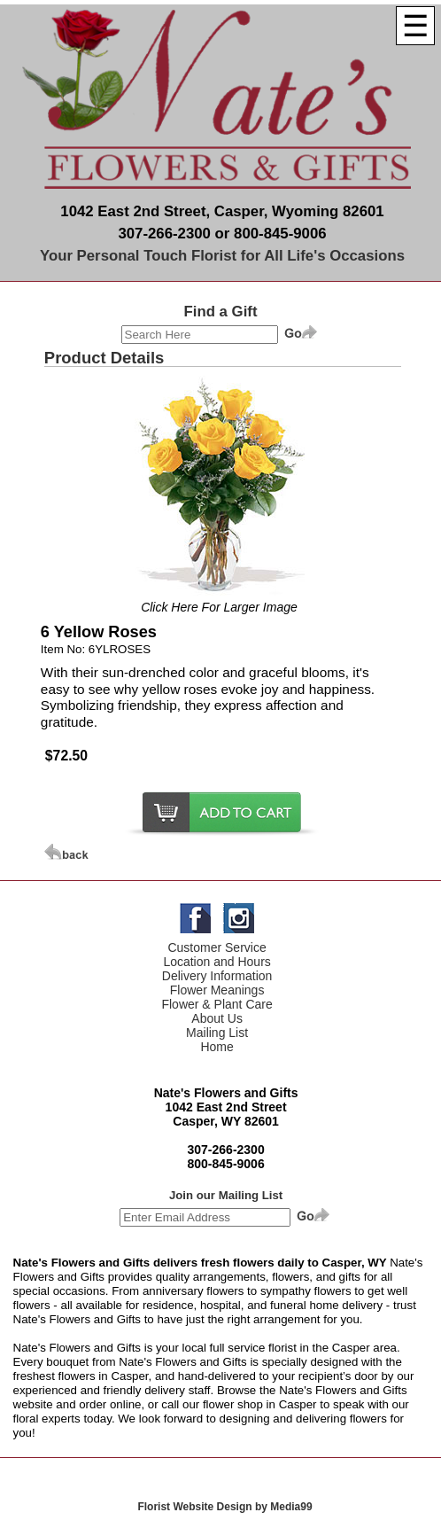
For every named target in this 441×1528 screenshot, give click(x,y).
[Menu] (415, 25)
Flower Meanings (217, 990)
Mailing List (217, 1032)
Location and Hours (216, 962)
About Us (217, 1018)
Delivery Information (217, 976)
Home (216, 1047)
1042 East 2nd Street (226, 1107)
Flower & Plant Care (216, 1004)
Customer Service (216, 947)
